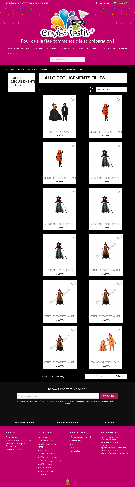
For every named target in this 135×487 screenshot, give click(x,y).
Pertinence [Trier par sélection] (111, 89)
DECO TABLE (93, 48)
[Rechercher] (67, 59)
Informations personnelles (81, 437)
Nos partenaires (45, 467)
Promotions (11, 437)
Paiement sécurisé (46, 453)
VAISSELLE (12, 54)
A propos (42, 450)
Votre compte (77, 432)
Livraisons (42, 437)
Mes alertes (74, 451)
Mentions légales (45, 440)
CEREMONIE (51, 48)
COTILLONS (65, 48)
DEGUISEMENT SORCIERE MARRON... (105, 270)
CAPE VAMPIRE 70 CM (59, 132)
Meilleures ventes (14, 449)
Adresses (73, 447)
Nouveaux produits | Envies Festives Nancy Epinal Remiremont (18, 443)
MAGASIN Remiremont (48, 457)
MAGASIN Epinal (45, 464)
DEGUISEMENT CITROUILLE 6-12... (106, 362)
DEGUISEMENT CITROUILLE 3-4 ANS (106, 132)
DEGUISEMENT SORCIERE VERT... (106, 178)
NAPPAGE (123, 48)
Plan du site (43, 474)
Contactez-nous (45, 471)
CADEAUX (38, 48)
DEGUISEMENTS (109, 48)
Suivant (121, 376)
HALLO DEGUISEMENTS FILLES (23, 81)
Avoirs (72, 444)
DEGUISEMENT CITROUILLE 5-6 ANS (60, 178)
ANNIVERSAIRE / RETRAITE (19, 48)
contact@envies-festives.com (114, 453)
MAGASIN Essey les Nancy (49, 460)
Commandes (75, 440)
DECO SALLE (78, 48)
